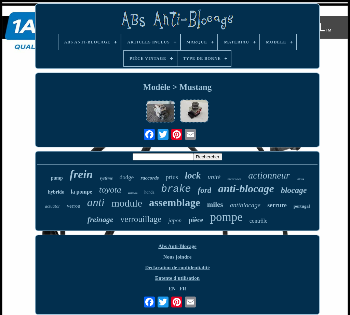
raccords (149, 178)
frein (81, 174)
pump (57, 178)
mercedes (234, 179)
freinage (100, 219)
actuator (52, 206)
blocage (294, 190)
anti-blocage (246, 188)
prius (172, 177)
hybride (56, 192)
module (126, 203)
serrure (277, 205)
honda (149, 192)
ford (205, 190)
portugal (302, 206)
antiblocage (245, 205)
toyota (110, 190)
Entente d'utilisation (177, 278)
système (106, 178)
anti (96, 202)
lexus (300, 179)
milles (133, 193)
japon (174, 220)
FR (182, 288)
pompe (226, 217)
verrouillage (141, 219)
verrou (73, 206)
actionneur (269, 175)
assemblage (174, 203)
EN (172, 288)
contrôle (258, 221)
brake (176, 189)
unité (213, 177)
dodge (127, 177)
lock (193, 175)
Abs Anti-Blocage (177, 246)
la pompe (81, 192)
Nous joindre (177, 257)
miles (215, 204)
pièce (195, 220)
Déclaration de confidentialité (177, 267)
